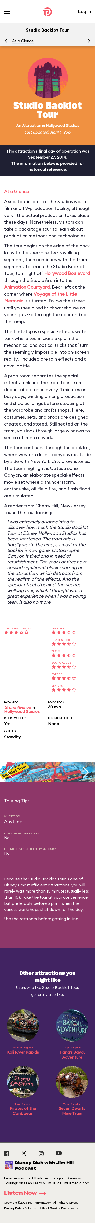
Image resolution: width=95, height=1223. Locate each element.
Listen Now (26, 1193)
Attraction (31, 125)
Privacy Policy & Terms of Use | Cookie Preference (41, 1208)
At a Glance (23, 40)
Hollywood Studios (62, 125)
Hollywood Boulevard (67, 273)
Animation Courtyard (27, 287)
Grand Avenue (17, 707)
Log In (84, 12)
